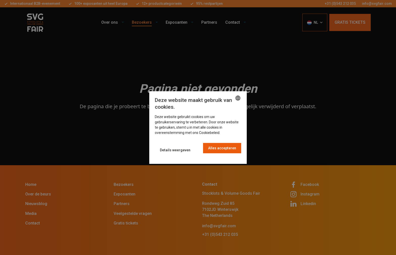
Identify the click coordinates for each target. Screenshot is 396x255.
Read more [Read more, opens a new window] (230, 133)
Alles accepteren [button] (222, 148)
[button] (175, 150)
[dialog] (198, 127)
